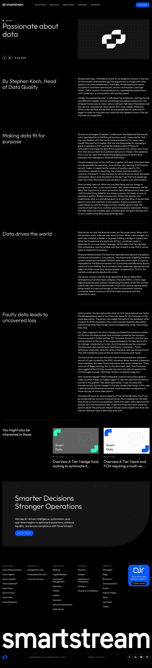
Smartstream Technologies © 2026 (47, 657)
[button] (4, 58)
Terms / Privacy (96, 657)
